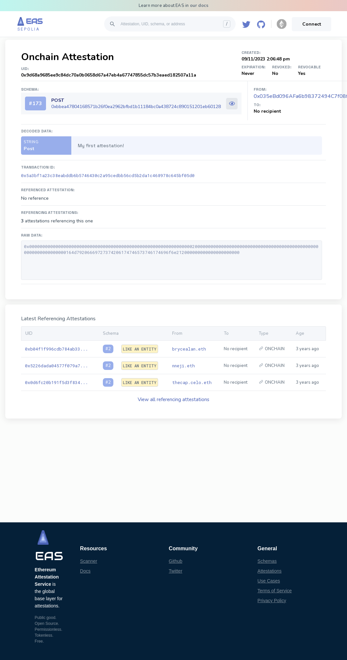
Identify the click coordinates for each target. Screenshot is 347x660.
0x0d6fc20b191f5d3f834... (56, 382)
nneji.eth (183, 366)
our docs (199, 6)
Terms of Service (275, 590)
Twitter (175, 571)
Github (175, 561)
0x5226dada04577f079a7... (56, 366)
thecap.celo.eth (192, 382)
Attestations (270, 571)
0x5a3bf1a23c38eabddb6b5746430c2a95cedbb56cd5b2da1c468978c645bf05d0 (108, 175)
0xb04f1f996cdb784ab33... (56, 349)
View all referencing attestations (173, 399)
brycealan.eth (189, 349)
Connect (311, 24)
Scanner (88, 561)
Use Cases (269, 580)
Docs (85, 571)
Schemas (267, 561)
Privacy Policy (272, 600)
